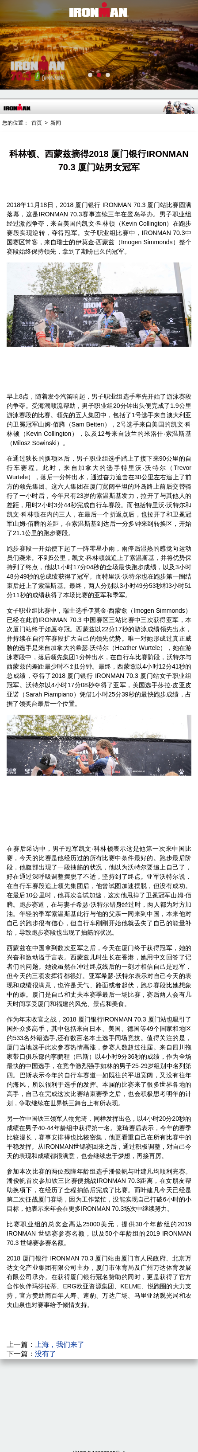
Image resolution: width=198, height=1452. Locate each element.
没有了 (45, 1354)
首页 (36, 123)
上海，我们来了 (59, 1344)
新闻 (55, 123)
